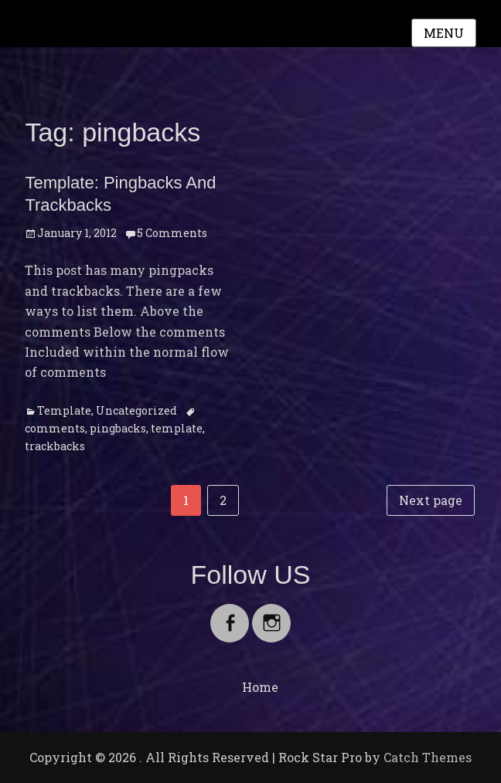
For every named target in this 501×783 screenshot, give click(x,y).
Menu (444, 33)
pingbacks (118, 428)
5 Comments (172, 232)
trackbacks (55, 446)
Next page (430, 500)
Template (64, 410)
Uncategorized (136, 410)
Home (260, 687)
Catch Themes (427, 757)
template (177, 428)
